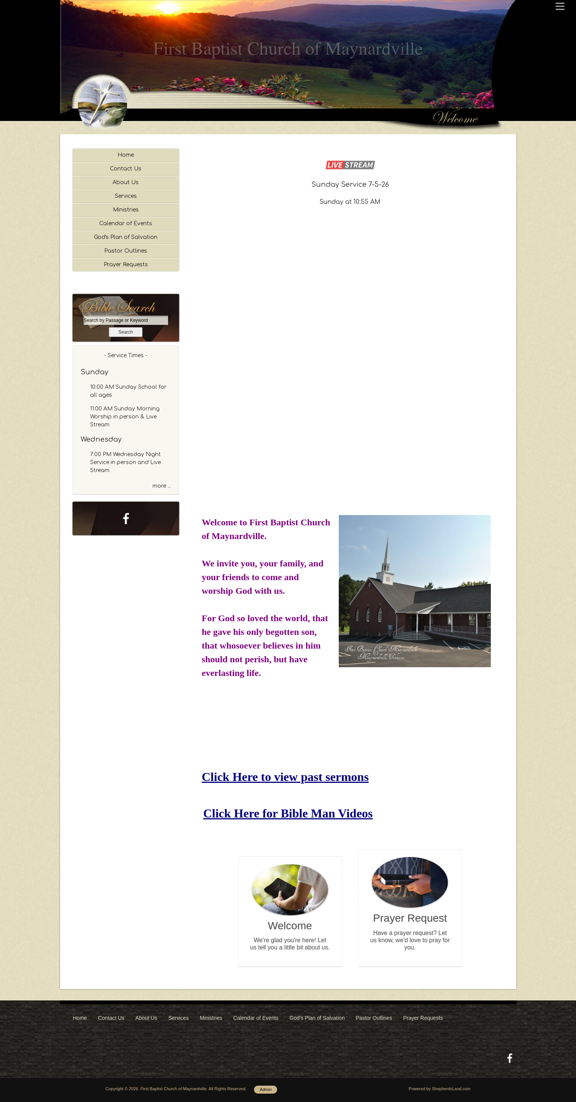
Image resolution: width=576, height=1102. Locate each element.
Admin (265, 1089)
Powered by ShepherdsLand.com (440, 1088)
